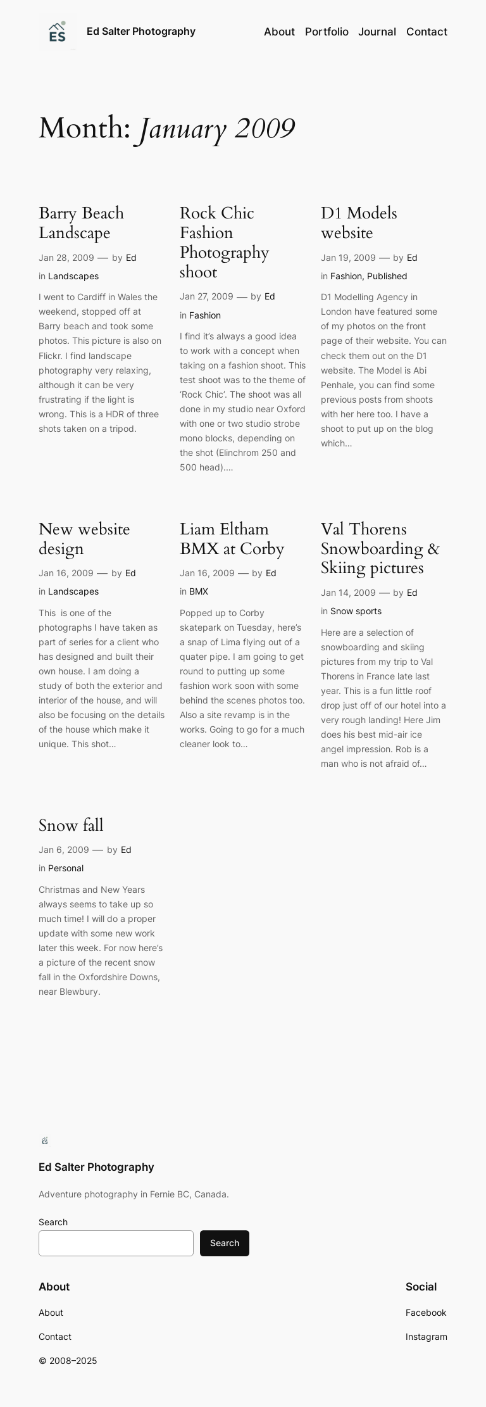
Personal (66, 867)
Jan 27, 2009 (207, 296)
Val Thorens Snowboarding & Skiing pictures (380, 549)
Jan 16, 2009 (66, 572)
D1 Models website (359, 223)
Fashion (205, 315)
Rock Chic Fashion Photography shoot (225, 243)
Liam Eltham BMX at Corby (232, 539)
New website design (84, 539)
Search (53, 1221)
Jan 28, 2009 (66, 257)
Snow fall (71, 826)
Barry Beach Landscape (81, 223)
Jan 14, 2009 (348, 592)
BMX (198, 591)
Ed (131, 257)
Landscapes (73, 275)
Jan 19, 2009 (348, 257)
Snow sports (356, 610)
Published (387, 275)
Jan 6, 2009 (64, 849)
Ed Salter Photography (141, 31)
